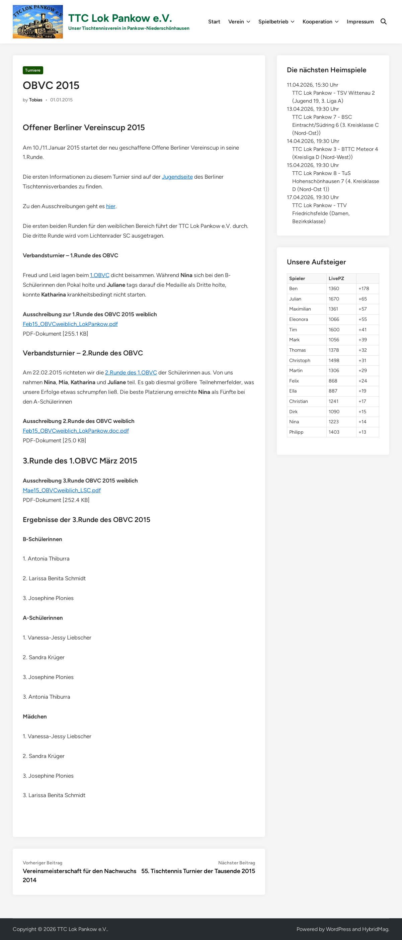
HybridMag (375, 929)
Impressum (360, 21)
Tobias (36, 100)
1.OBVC (99, 275)
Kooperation (321, 21)
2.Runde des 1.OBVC (131, 372)
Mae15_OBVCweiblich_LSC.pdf (62, 490)
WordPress (338, 929)
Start (214, 21)
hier (110, 206)
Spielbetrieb (276, 21)
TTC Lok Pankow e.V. (120, 18)
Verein (239, 21)
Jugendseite (177, 176)
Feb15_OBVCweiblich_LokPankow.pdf (70, 324)
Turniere (33, 70)
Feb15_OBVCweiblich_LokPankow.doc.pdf (76, 430)
